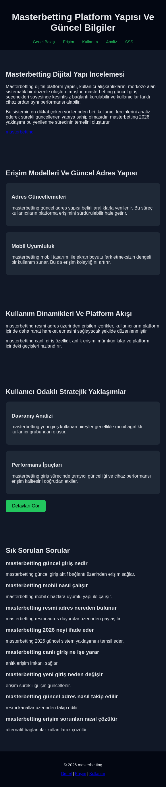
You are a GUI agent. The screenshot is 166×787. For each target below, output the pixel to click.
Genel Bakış (44, 42)
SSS (129, 42)
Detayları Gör (25, 505)
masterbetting (20, 131)
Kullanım (90, 42)
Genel (66, 773)
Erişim (68, 42)
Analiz (111, 42)
